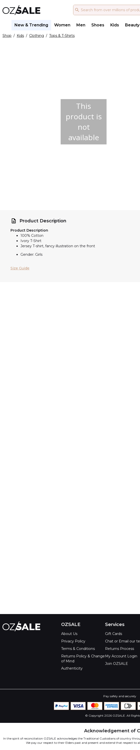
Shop (6, 35)
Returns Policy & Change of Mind (83, 658)
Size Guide (19, 268)
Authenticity (72, 668)
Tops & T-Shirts (62, 35)
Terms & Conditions (78, 648)
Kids (20, 35)
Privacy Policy (73, 641)
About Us (69, 633)
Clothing (36, 35)
